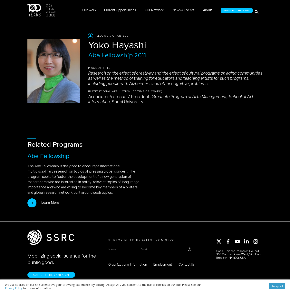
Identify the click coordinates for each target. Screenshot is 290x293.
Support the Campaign (51, 277)
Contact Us (187, 266)
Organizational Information (127, 266)
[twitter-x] (220, 242)
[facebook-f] (230, 242)
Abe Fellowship (48, 156)
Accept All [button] (277, 286)
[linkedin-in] (248, 242)
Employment (162, 266)
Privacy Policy (13, 288)
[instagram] (256, 242)
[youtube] (239, 242)
